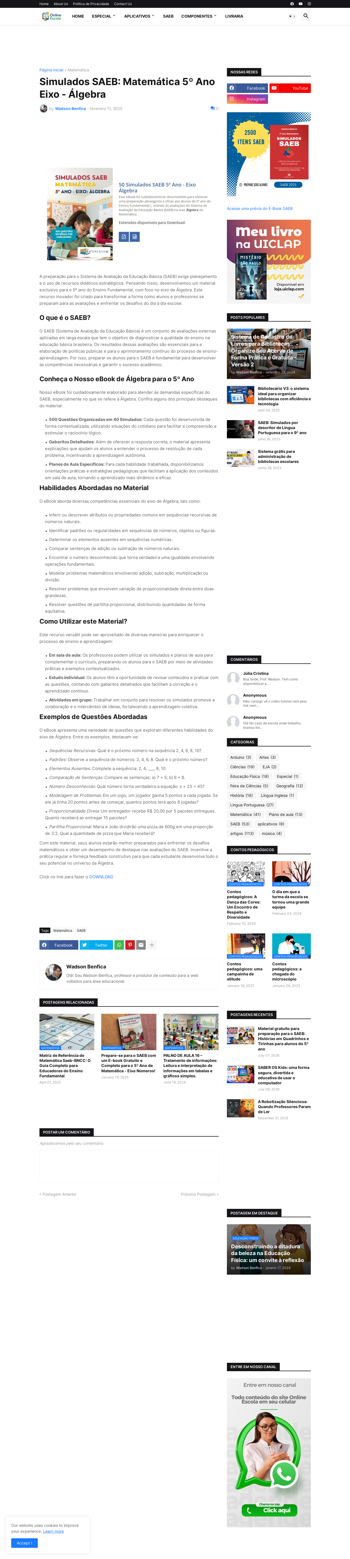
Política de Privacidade (91, 4)
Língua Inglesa (277, 795)
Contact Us (123, 4)
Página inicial (51, 70)
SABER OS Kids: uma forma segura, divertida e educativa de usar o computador (283, 1075)
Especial (101, 16)
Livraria (234, 16)
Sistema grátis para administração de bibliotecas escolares (278, 456)
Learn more (53, 1531)
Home (44, 4)
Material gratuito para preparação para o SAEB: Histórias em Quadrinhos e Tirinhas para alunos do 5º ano (283, 1038)
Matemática (78, 70)
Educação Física (249, 776)
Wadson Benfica (86, 967)
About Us (61, 4)
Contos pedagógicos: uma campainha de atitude (244, 971)
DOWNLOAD (101, 876)
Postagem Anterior (59, 1194)
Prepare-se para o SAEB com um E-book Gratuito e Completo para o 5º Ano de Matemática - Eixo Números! (128, 1063)
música (272, 833)
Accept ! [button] (24, 1543)
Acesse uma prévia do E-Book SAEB (260, 208)
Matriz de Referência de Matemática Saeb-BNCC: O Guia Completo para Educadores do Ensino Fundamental (65, 1065)
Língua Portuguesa (252, 805)
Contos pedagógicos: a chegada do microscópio (287, 971)
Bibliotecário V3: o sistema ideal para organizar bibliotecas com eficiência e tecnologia (284, 396)
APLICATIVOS (137, 16)
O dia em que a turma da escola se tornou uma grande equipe (290, 899)
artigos (242, 833)
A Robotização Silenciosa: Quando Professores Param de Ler (284, 1106)
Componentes (196, 16)
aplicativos (271, 824)
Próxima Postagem (198, 1194)
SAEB (168, 16)
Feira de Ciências (249, 786)
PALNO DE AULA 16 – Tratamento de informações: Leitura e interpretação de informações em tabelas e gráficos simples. (190, 1065)
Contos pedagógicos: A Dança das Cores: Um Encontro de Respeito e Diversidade (243, 904)
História (241, 795)
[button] (292, 16)
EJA (269, 767)
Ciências (242, 767)
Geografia (289, 786)
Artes (267, 757)
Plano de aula (285, 814)
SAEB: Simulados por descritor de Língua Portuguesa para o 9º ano (282, 427)
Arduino (240, 757)
